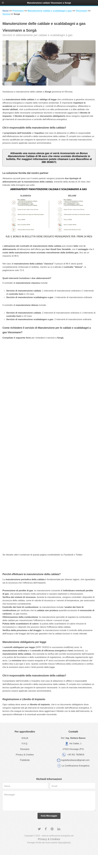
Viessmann (81, 10)
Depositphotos (64, 842)
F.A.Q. (25, 743)
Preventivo (18, 10)
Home (5, 10)
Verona (6, 14)
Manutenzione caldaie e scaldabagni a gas (50, 10)
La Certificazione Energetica (75, 765)
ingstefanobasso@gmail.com (75, 760)
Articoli (24, 738)
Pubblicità (25, 760)
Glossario (24, 749)
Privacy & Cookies (25, 754)
